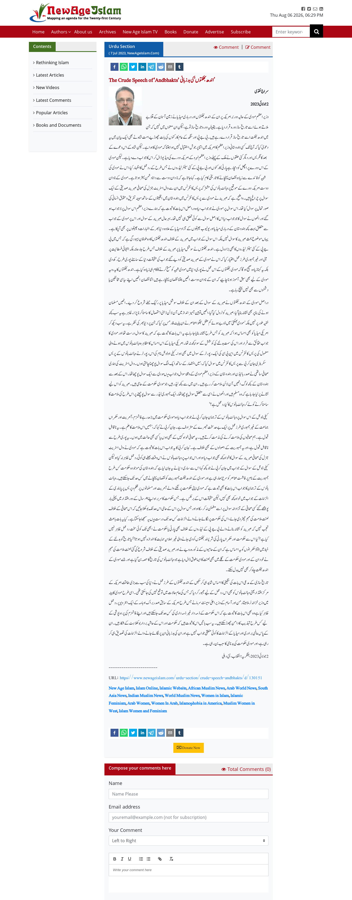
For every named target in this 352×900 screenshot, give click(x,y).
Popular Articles (52, 113)
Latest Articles (50, 75)
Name (115, 783)
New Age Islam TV (140, 32)
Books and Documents (58, 125)
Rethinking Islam (52, 62)
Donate (190, 32)
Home (38, 32)
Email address (124, 807)
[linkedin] (142, 67)
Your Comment (125, 830)
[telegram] (152, 67)
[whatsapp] (124, 67)
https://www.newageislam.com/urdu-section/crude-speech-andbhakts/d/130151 (191, 677)
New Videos (47, 87)
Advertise (214, 32)
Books (171, 32)
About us (83, 32)
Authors (59, 32)
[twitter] (133, 67)
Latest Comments (53, 100)
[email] (170, 67)
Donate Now (188, 748)
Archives (107, 32)
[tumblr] (179, 67)
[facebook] (114, 67)
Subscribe (241, 32)
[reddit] (161, 67)
